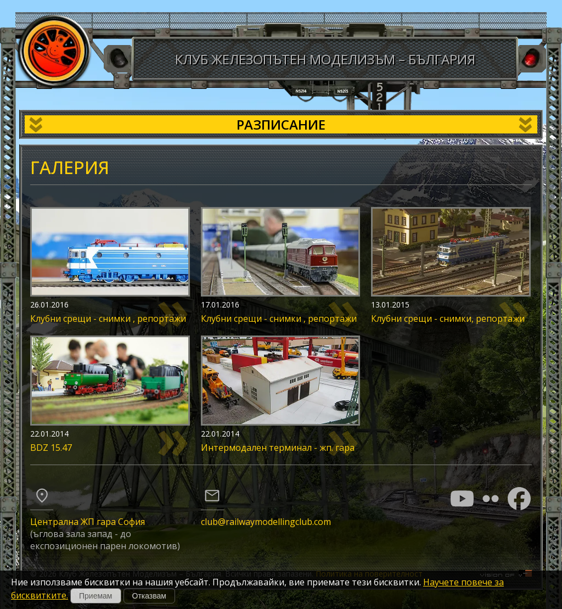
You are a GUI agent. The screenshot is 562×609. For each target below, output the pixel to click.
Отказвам (149, 595)
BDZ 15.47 (51, 448)
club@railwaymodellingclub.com (266, 522)
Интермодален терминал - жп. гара (278, 448)
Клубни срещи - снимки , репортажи (108, 318)
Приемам (96, 595)
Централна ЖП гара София (87, 522)
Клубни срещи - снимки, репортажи (448, 318)
